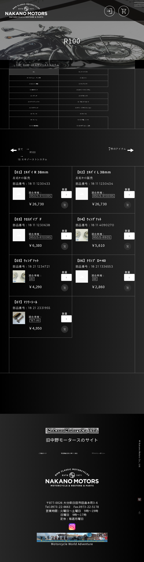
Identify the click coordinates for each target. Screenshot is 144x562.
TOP (18, 64)
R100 (26, 64)
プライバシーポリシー (114, 452)
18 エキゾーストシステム (45, 64)
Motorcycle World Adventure (72, 544)
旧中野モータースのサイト (72, 438)
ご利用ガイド (23, 452)
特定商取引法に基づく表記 (65, 452)
